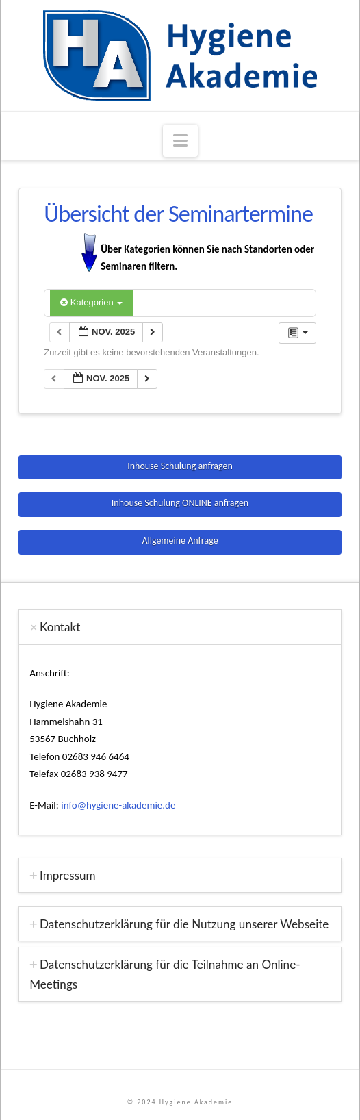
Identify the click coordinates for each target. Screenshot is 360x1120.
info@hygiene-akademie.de (118, 805)
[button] (180, 141)
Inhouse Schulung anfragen (180, 466)
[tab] (180, 627)
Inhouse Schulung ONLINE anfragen (180, 503)
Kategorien (91, 302)
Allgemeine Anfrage (180, 540)
